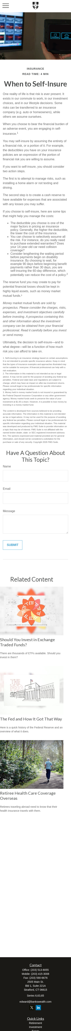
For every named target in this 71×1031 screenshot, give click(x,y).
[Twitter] (31, 1007)
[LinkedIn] (38, 1007)
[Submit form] (12, 545)
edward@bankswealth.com (35, 1001)
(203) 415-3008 (40, 973)
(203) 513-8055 (40, 969)
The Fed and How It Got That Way (31, 718)
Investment (35, 1027)
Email (6, 488)
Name (7, 466)
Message (9, 511)
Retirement (35, 1023)
